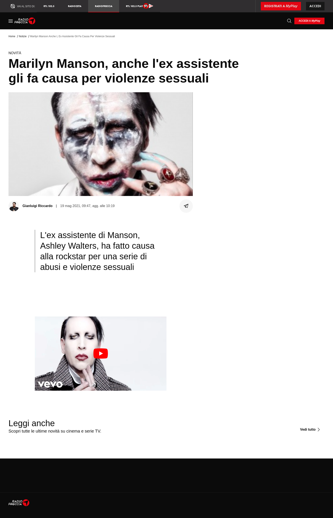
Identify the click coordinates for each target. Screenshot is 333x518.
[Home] (24, 20)
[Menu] (10, 21)
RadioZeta (74, 6)
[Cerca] (289, 20)
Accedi (315, 6)
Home (11, 36)
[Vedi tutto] (311, 429)
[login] (309, 21)
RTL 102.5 (49, 6)
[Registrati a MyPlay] (281, 6)
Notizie (23, 36)
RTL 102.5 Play (139, 6)
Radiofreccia (103, 6)
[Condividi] (186, 206)
